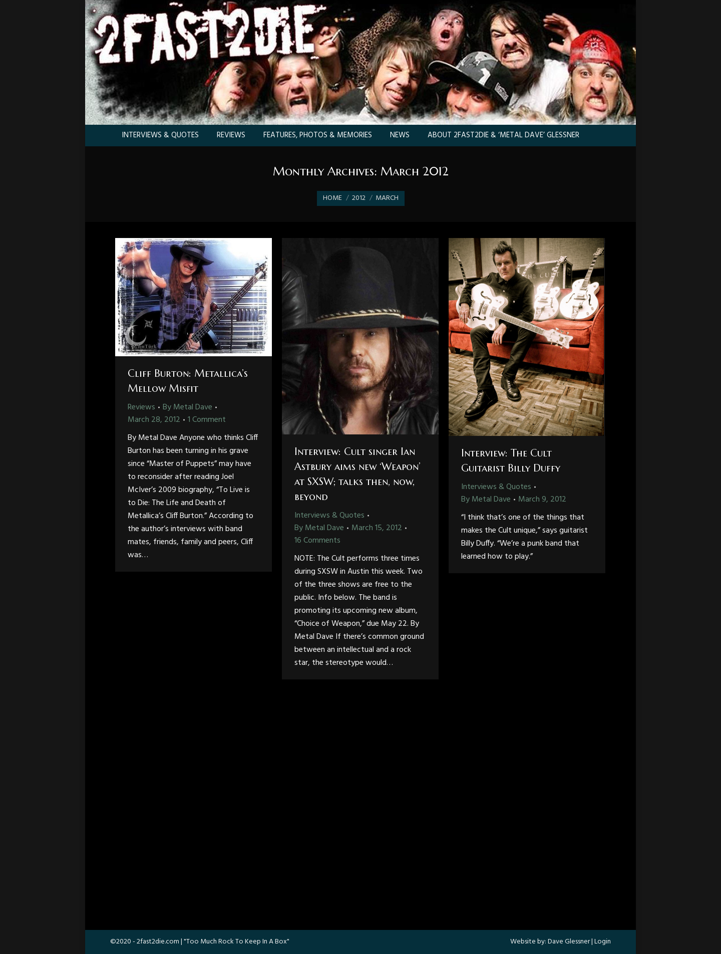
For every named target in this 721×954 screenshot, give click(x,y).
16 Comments (317, 541)
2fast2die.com (158, 941)
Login (602, 941)
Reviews (141, 407)
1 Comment (207, 420)
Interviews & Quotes (329, 515)
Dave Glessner (569, 941)
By (187, 407)
